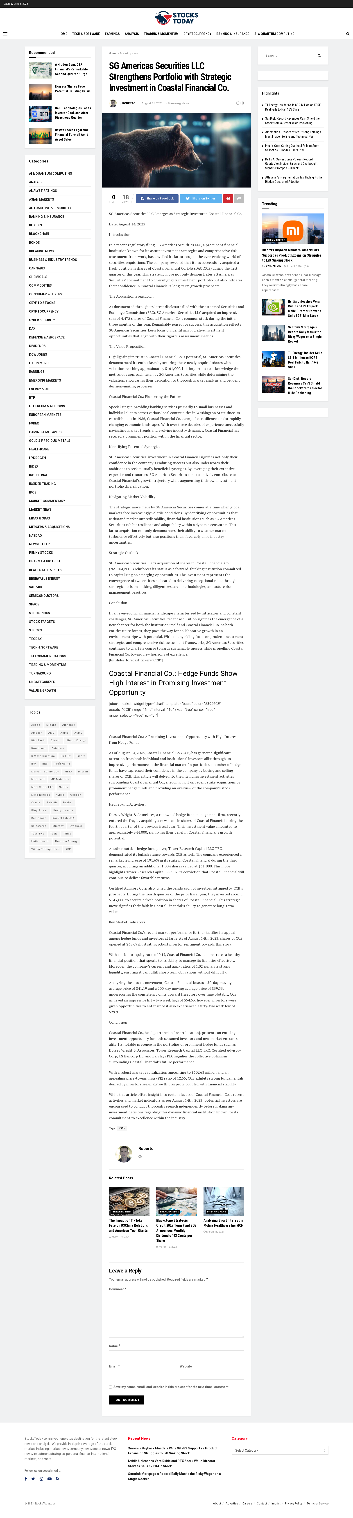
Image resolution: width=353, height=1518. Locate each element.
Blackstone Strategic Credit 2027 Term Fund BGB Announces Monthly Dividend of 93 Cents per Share (176, 1230)
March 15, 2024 (166, 1246)
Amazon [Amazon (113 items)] (37, 732)
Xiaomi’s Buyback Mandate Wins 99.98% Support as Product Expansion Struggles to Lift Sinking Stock (291, 255)
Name (115, 1346)
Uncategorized (42, 682)
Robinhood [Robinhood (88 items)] (39, 818)
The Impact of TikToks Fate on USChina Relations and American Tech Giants (128, 1225)
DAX (32, 328)
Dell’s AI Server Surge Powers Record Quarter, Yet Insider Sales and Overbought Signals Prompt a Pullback (291, 164)
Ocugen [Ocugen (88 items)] (75, 794)
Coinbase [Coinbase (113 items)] (58, 748)
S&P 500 (35, 587)
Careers (247, 1503)
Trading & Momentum (161, 34)
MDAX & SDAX (39, 518)
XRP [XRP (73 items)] (68, 849)
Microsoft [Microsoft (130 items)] (38, 779)
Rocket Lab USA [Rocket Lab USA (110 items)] (63, 818)
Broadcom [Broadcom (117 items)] (38, 748)
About (217, 1503)
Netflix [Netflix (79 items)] (63, 787)
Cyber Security (42, 320)
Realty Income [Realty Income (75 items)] (63, 810)
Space (34, 604)
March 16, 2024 (119, 1236)
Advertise (232, 1503)
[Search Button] (319, 55)
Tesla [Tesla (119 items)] (54, 833)
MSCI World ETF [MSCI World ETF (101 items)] (42, 787)
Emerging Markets (45, 380)
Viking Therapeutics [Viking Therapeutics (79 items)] (45, 849)
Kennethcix (273, 266)
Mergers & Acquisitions (49, 527)
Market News (40, 509)
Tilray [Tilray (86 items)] (67, 833)
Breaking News (129, 53)
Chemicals (38, 277)
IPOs (32, 492)
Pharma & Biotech (44, 561)
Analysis (132, 34)
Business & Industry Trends (53, 260)
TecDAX (35, 639)
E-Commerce (39, 363)
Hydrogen (37, 458)
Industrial (38, 475)
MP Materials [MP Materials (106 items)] (60, 779)
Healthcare (39, 449)
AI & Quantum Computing (274, 34)
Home (63, 34)
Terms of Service (317, 1503)
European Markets (45, 415)
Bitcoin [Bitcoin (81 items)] (56, 740)
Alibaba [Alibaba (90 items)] (51, 724)
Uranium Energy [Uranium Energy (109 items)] (66, 841)
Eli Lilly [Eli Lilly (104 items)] (66, 756)
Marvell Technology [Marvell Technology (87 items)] (45, 771)
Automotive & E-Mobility (50, 208)
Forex (34, 423)
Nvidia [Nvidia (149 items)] (60, 794)
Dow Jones (38, 354)
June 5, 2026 (292, 266)
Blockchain (39, 234)
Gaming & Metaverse (46, 432)
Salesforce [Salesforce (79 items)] (39, 826)
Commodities (40, 285)
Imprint (276, 1503)
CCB (122, 1128)
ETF (32, 397)
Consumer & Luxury (46, 294)
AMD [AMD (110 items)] (51, 732)
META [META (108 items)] (68, 771)
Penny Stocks (41, 552)
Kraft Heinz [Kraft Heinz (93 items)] (62, 763)
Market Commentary (47, 501)
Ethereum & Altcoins (47, 406)
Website (186, 1366)
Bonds (34, 242)
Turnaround (40, 673)
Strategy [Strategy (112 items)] (58, 826)
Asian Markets (41, 199)
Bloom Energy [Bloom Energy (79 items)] (76, 740)
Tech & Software (86, 34)
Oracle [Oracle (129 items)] (36, 802)
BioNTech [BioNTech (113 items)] (38, 740)
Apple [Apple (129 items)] (65, 732)
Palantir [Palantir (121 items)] (51, 802)
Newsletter (39, 544)
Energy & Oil (39, 389)
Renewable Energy (44, 578)
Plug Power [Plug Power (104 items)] (39, 810)
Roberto (128, 103)
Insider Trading (42, 484)
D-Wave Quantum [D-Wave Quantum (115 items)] (43, 756)
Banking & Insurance (232, 34)
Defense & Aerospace (47, 337)
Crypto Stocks (42, 303)
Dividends (37, 346)
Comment (118, 1289)
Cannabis (37, 268)
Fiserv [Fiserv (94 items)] (81, 756)
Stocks (35, 630)
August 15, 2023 (152, 103)
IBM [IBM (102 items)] (33, 763)
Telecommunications (47, 656)
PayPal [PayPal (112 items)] (67, 802)
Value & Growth (42, 690)
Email (114, 1366)
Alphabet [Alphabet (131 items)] (68, 724)
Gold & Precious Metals (49, 441)
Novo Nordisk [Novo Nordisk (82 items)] (40, 794)
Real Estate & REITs (45, 570)
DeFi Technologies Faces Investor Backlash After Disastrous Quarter (73, 113)
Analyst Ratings (43, 190)
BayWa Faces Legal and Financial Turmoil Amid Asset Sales (71, 134)
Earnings (112, 34)
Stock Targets (42, 621)
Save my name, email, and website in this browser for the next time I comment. (171, 1387)
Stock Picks (39, 613)
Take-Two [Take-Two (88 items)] (37, 833)
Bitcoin (35, 225)
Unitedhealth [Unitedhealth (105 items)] (40, 841)
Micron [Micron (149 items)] (83, 771)
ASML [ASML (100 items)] (78, 732)
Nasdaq (35, 535)
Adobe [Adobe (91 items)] (35, 724)
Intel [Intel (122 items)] (45, 763)
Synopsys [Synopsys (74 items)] (76, 826)
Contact (262, 1503)
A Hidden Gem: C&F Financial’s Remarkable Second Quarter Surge (71, 69)
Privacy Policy (293, 1503)
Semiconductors (44, 596)
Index (33, 466)
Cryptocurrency (197, 34)
